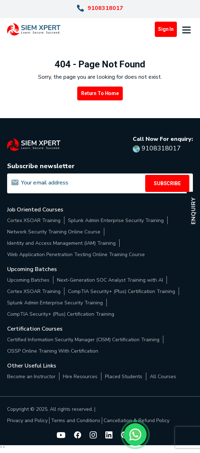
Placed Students (123, 376)
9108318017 (105, 8)
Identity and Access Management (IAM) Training (61, 243)
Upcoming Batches (28, 280)
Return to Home (100, 93)
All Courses (163, 376)
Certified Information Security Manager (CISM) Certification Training (83, 339)
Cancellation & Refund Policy (136, 420)
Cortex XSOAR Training (33, 220)
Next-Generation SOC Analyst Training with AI (110, 280)
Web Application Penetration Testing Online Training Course (76, 254)
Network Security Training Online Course (53, 231)
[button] (187, 29)
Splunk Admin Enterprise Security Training (116, 220)
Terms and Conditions (75, 420)
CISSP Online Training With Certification (52, 351)
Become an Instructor (31, 376)
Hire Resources (80, 376)
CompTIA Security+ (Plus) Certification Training (121, 291)
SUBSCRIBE (167, 183)
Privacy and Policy (27, 420)
